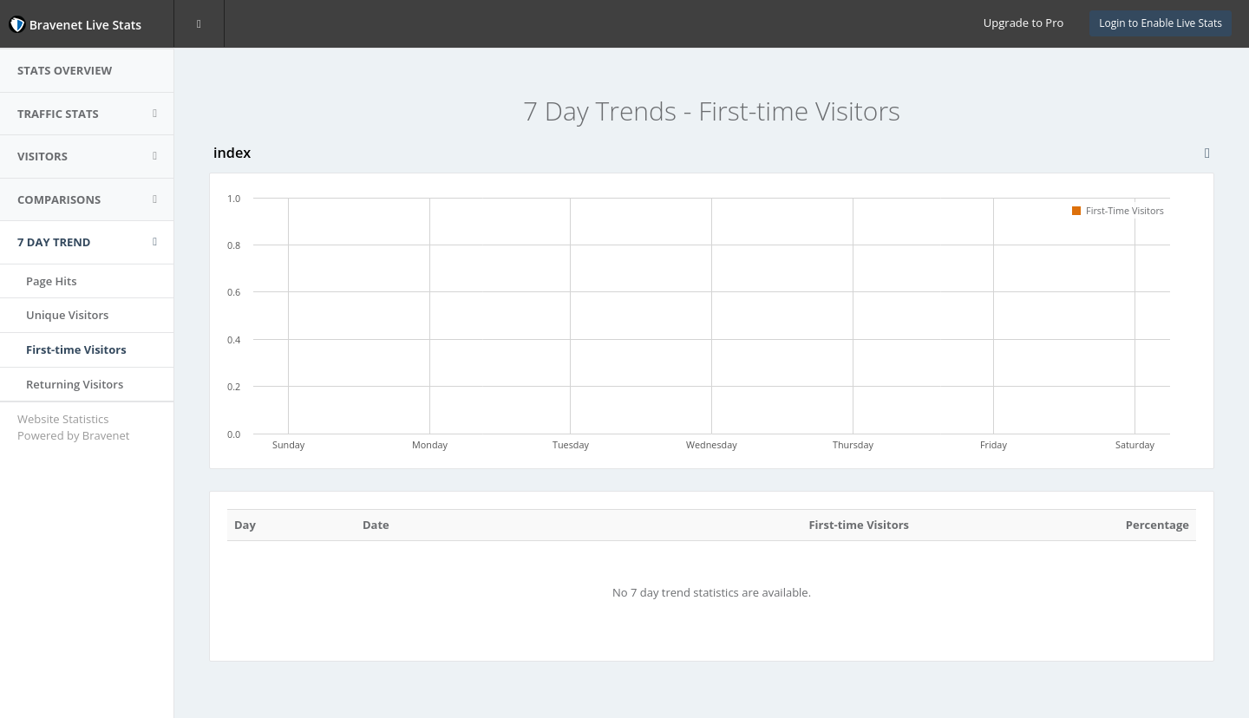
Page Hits (51, 281)
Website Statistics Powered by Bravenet (73, 427)
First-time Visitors (76, 349)
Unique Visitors (67, 315)
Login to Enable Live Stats (1160, 23)
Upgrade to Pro (1023, 22)
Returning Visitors (74, 384)
